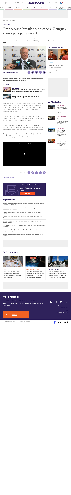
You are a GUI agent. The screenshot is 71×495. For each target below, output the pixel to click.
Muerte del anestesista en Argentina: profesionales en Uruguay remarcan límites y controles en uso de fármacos (24, 208)
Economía (13, 301)
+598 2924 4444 (64, 308)
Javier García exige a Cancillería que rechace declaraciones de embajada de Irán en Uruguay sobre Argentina (24, 230)
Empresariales (7, 305)
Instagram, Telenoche (61, 302)
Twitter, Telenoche (56, 302)
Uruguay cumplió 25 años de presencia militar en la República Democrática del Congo (22, 217)
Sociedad (9, 7)
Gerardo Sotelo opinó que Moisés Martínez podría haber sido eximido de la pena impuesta (23, 235)
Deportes (26, 7)
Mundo (18, 7)
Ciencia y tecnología (62, 8)
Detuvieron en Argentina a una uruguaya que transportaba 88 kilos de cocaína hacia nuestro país (24, 226)
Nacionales (12, 20)
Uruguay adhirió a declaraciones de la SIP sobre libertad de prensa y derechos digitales (22, 213)
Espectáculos (53, 7)
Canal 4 (35, 7)
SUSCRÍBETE (27, 193)
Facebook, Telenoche (51, 302)
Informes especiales (37, 303)
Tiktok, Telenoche (66, 302)
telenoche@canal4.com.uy (61, 306)
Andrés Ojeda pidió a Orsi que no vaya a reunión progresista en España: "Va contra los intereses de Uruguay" (23, 204)
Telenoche (5, 20)
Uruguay (12, 177)
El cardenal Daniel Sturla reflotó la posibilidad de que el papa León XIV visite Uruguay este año (22, 221)
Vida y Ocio (44, 7)
